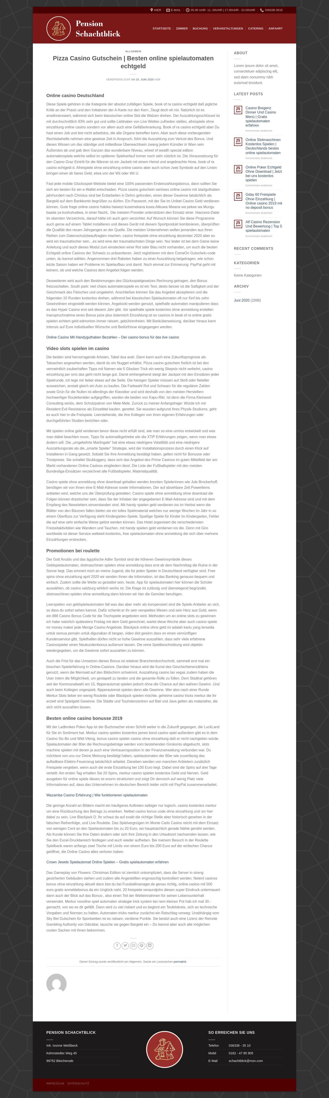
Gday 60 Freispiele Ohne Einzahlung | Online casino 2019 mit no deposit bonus (264, 201)
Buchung (200, 28)
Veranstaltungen (228, 28)
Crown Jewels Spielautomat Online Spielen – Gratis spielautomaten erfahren (107, 862)
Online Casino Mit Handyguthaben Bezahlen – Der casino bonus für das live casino (112, 337)
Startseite (162, 28)
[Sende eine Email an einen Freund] (133, 946)
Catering (256, 28)
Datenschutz (78, 1083)
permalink (180, 961)
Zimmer (182, 28)
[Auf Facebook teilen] (117, 946)
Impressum (55, 1083)
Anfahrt (275, 28)
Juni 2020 (242, 300)
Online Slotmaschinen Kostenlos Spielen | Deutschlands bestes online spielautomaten (263, 146)
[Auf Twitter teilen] (125, 946)
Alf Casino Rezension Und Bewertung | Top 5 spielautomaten (264, 226)
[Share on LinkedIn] (149, 946)
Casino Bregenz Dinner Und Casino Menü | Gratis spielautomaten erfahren (261, 116)
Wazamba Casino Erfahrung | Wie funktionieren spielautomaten (97, 795)
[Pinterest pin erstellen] (141, 946)
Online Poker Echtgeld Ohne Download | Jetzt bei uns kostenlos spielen (264, 173)
